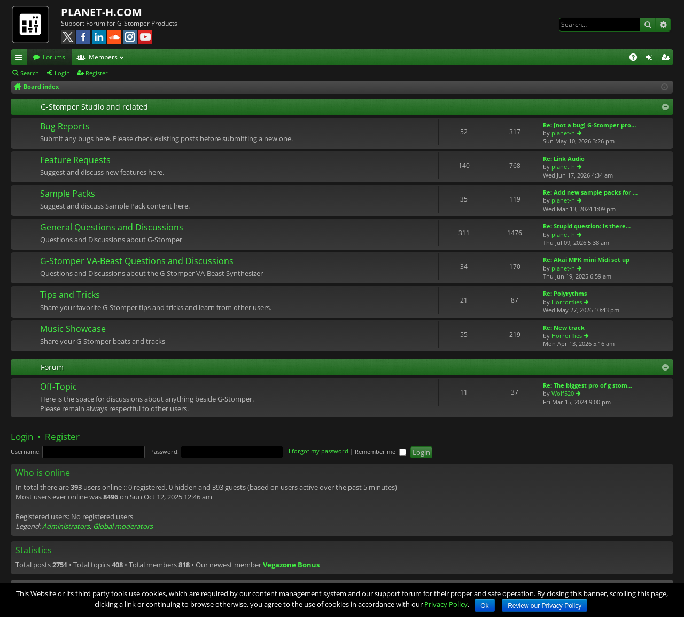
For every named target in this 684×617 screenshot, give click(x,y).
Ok (484, 606)
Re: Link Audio (564, 159)
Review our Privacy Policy (544, 606)
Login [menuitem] (651, 58)
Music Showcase (73, 329)
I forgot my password (318, 452)
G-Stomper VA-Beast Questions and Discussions (137, 261)
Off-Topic (58, 387)
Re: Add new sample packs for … (590, 192)
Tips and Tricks (70, 295)
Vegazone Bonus (291, 564)
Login (62, 73)
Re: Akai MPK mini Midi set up (586, 260)
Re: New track (564, 327)
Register (97, 73)
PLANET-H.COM (101, 12)
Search (648, 24)
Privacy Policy (446, 604)
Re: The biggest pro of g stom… (587, 385)
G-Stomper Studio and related (94, 107)
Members (103, 56)
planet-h (563, 133)
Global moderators (123, 526)
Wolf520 (562, 393)
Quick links (21, 58)
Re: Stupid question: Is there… (587, 226)
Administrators (66, 526)
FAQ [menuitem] (636, 58)
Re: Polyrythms (565, 293)
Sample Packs (67, 194)
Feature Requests (75, 160)
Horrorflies (566, 302)
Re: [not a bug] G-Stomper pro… (589, 125)
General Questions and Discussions (111, 227)
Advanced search (663, 24)
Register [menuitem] (667, 58)
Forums (54, 56)
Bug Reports (65, 126)
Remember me (380, 452)
